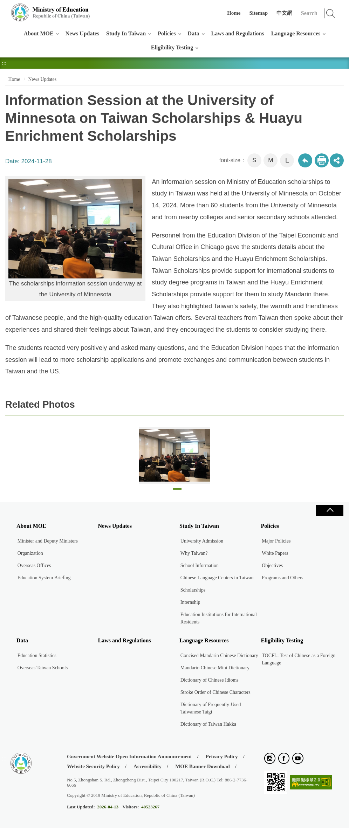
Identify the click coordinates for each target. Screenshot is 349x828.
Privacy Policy (222, 756)
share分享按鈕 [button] (337, 160)
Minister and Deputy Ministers (48, 541)
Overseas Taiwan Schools (43, 667)
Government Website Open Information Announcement (129, 756)
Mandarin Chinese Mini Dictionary (214, 667)
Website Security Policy (93, 766)
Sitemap (258, 13)
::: (4, 9)
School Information (199, 565)
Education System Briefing (44, 577)
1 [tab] (177, 491)
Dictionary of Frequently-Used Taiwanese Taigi (210, 708)
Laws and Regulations (237, 33)
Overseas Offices (34, 565)
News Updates (82, 33)
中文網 (284, 13)
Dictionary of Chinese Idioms (209, 680)
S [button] (254, 160)
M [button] (270, 160)
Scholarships (193, 590)
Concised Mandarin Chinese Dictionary (219, 655)
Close (329, 510)
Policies (167, 33)
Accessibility (148, 766)
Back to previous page (305, 160)
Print (322, 160)
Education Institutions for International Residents (218, 618)
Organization (30, 553)
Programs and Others (282, 577)
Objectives (272, 565)
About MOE (39, 33)
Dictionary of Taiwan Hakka (208, 724)
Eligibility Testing (172, 47)
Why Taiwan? (194, 553)
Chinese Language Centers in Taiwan (217, 577)
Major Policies (276, 541)
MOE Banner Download (202, 766)
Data (193, 33)
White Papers (275, 553)
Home (233, 13)
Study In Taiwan (126, 33)
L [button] (287, 160)
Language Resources (296, 33)
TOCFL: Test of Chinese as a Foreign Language (298, 659)
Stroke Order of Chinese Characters (215, 692)
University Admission (202, 541)
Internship (190, 602)
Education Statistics (37, 655)
